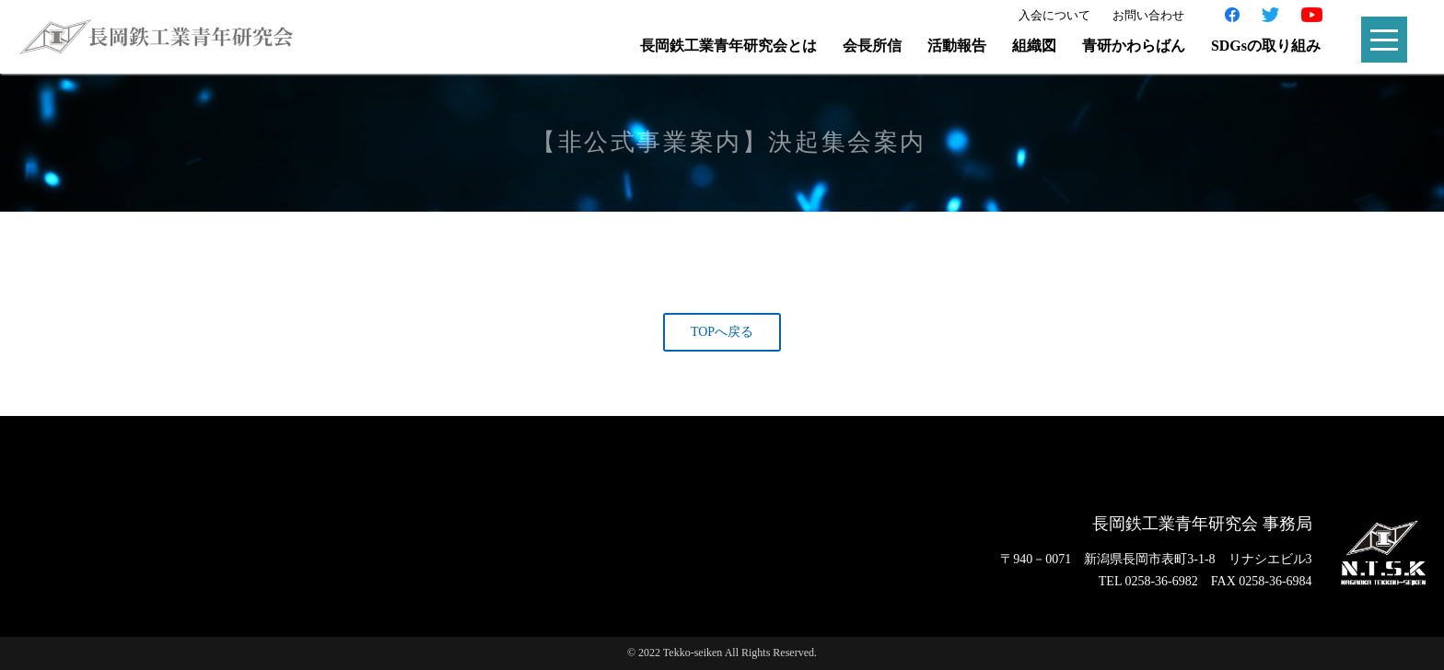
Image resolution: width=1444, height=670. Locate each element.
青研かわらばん (1133, 45)
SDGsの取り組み (1266, 45)
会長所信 (872, 45)
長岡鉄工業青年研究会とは (728, 45)
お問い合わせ (1148, 15)
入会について (1054, 15)
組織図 (1034, 45)
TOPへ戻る (722, 332)
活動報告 (956, 45)
